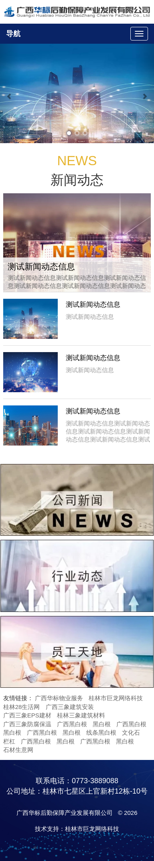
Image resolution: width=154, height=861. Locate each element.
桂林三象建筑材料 (81, 715)
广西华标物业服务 (59, 698)
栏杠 (9, 741)
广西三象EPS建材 (27, 715)
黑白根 (102, 724)
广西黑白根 (72, 724)
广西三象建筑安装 (70, 706)
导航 (13, 34)
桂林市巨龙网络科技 (116, 698)
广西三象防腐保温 (27, 724)
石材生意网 (18, 749)
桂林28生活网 (21, 706)
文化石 (131, 732)
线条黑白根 (101, 732)
